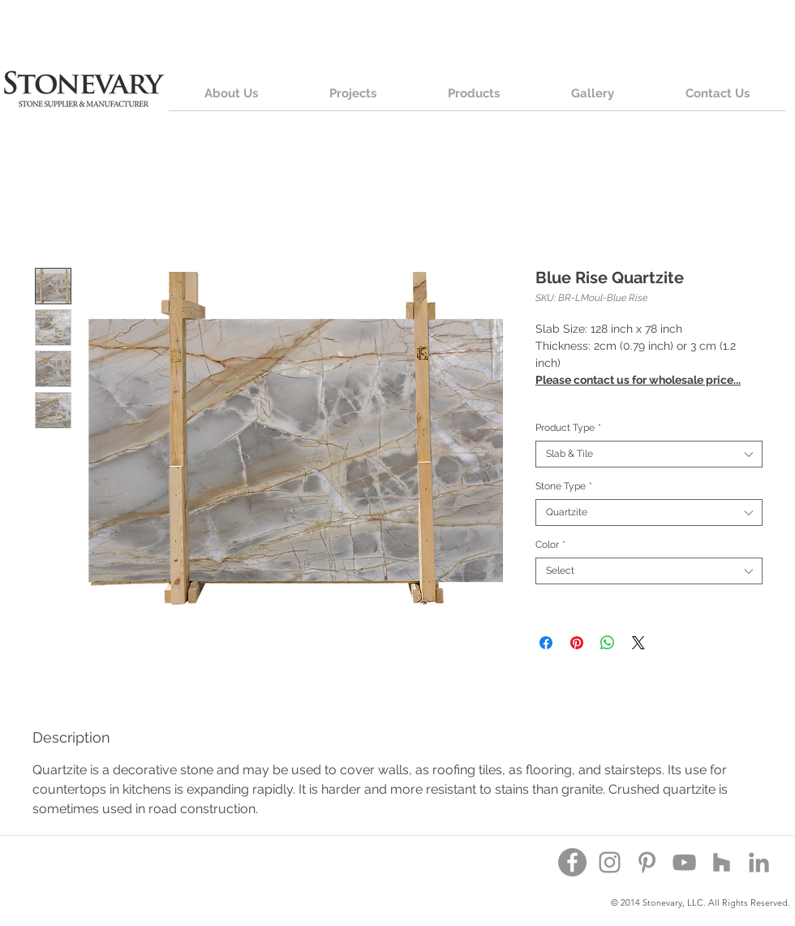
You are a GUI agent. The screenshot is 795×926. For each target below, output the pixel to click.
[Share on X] (638, 643)
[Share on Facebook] (546, 643)
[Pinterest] (647, 862)
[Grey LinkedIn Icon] (759, 862)
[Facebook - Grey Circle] (572, 862)
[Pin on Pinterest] (577, 643)
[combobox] (649, 454)
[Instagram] (609, 862)
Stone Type (563, 486)
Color (550, 544)
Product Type (568, 427)
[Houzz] (721, 862)
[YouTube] (684, 862)
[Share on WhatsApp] (607, 643)
